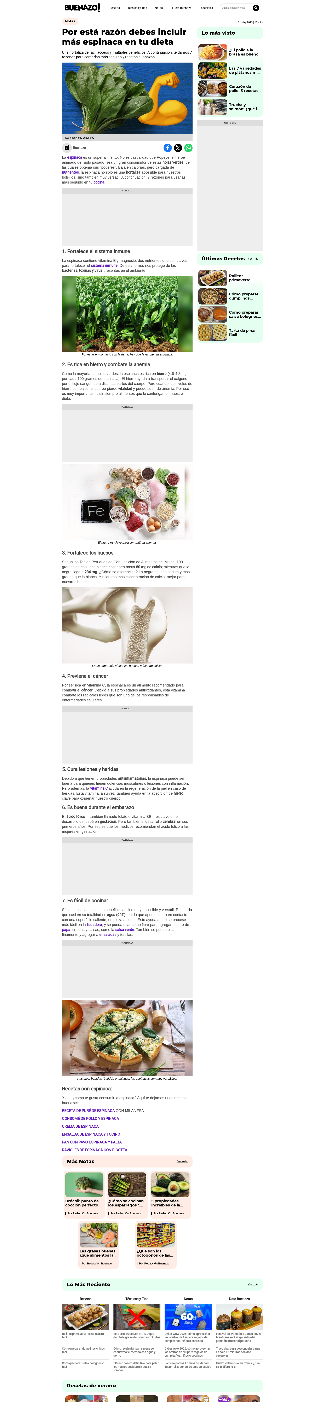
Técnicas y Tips (137, 8)
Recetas (114, 8)
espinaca (74, 157)
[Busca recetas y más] (240, 8)
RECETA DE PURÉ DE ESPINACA (88, 1110)
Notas (159, 8)
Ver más (182, 1161)
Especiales (206, 8)
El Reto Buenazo (181, 8)
